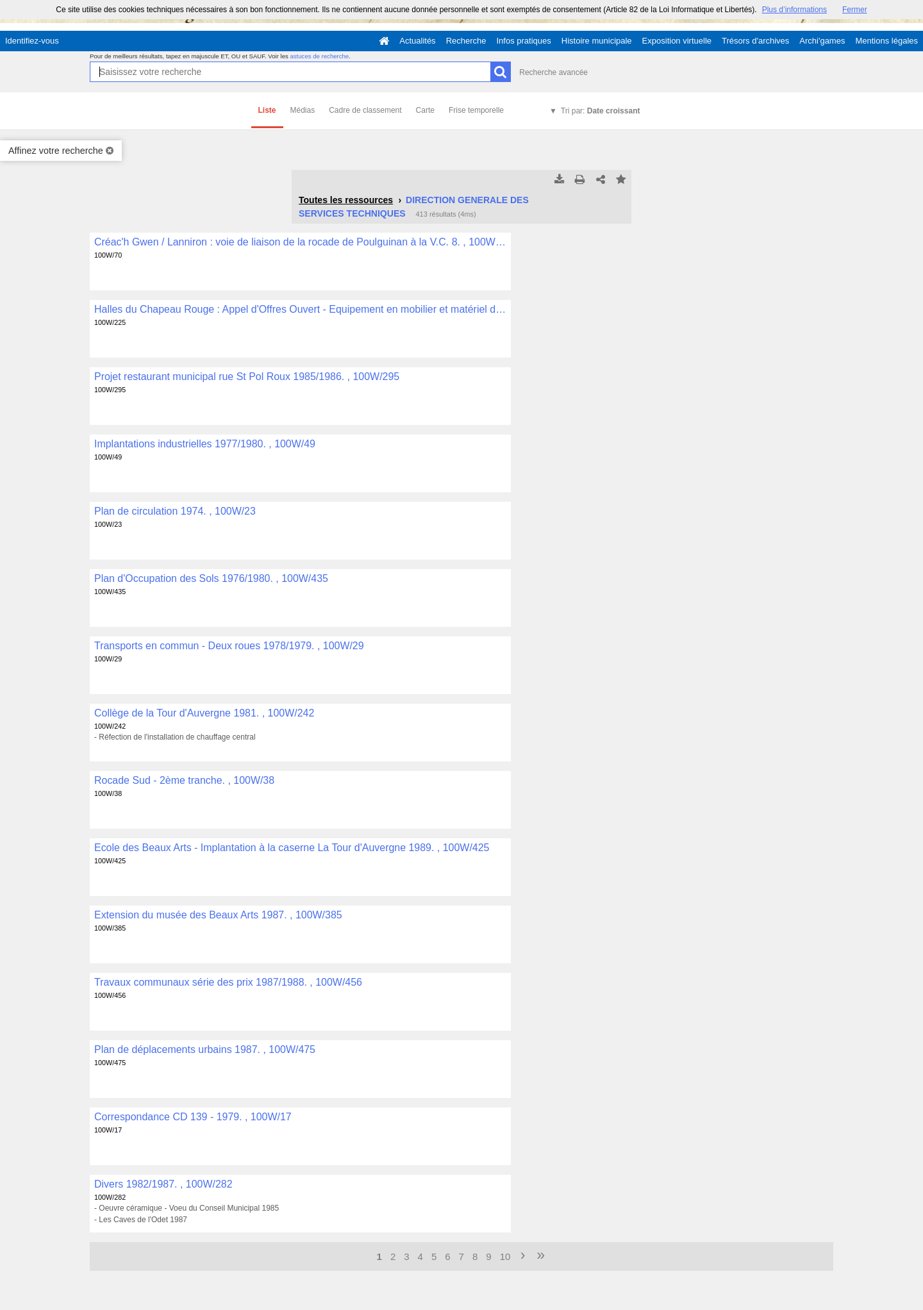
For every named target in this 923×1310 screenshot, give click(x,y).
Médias (302, 110)
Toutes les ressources (346, 200)
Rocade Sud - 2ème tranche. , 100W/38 (184, 780)
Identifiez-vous (32, 41)
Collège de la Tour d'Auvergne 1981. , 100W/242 (204, 713)
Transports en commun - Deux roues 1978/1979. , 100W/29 (229, 645)
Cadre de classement (365, 110)
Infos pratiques (524, 41)
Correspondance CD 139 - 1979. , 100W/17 (193, 1116)
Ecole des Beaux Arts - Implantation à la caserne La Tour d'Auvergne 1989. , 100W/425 (291, 847)
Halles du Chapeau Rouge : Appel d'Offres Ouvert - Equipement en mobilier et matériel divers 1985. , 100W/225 (300, 309)
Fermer (854, 9)
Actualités (417, 41)
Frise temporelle (476, 110)
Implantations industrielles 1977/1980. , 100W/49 (204, 443)
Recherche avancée (553, 72)
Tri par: (600, 110)
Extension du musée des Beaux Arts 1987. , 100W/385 (218, 914)
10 (505, 1256)
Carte (425, 110)
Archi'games (822, 41)
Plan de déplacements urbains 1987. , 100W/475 (204, 1049)
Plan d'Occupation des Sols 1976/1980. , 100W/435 (211, 578)
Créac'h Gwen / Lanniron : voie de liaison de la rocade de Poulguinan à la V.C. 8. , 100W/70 (300, 241)
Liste (267, 110)
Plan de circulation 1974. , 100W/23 (175, 511)
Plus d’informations (794, 9)
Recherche (466, 41)
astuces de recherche (319, 56)
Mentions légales (886, 41)
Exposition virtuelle (676, 41)
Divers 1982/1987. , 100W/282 (163, 1184)
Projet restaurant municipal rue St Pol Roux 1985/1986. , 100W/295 (246, 376)
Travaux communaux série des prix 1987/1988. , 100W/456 (228, 982)
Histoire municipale (596, 41)
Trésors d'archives (755, 41)
